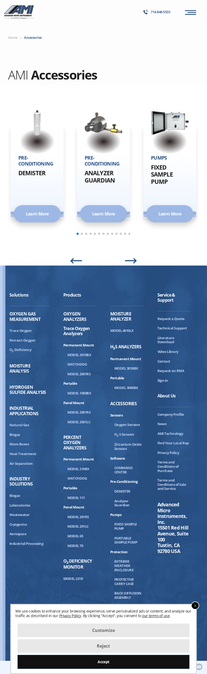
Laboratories (19, 505)
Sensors (116, 415)
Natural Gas (19, 424)
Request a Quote (171, 318)
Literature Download (165, 340)
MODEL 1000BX (79, 393)
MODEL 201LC (78, 526)
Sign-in (162, 380)
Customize (103, 630)
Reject (103, 646)
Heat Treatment (22, 453)
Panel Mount (73, 402)
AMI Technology (170, 433)
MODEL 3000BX (126, 387)
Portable (70, 383)
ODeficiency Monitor (77, 564)
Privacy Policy (168, 452)
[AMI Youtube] (199, 667)
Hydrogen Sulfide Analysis (27, 390)
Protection (119, 551)
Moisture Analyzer (120, 316)
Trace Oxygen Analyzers (76, 330)
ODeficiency (20, 349)
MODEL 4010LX (122, 330)
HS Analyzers (126, 347)
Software (117, 458)
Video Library (167, 351)
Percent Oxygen (22, 340)
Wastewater (19, 514)
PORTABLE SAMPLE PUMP (125, 540)
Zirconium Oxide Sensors (128, 446)
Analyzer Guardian (122, 503)
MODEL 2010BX (79, 354)
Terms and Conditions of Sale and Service (171, 484)
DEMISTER (122, 491)
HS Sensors (124, 434)
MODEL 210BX (78, 468)
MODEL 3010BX (126, 368)
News (162, 423)
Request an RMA (170, 370)
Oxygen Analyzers (75, 316)
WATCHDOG (77, 364)
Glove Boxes (19, 444)
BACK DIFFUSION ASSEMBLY (128, 595)
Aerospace (17, 533)
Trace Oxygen (20, 330)
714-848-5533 (156, 12)
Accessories (123, 403)
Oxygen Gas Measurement (24, 316)
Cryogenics (18, 524)
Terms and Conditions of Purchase (168, 466)
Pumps (115, 514)
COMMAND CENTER (123, 469)
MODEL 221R (73, 578)
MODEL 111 (76, 497)
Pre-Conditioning (124, 481)
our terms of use (156, 615)
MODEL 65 (75, 536)
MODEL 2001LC (79, 421)
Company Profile (170, 414)
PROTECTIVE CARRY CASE (124, 581)
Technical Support (172, 328)
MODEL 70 (75, 545)
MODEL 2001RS (79, 374)
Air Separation (21, 463)
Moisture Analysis (19, 368)
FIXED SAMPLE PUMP (125, 526)
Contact (163, 361)
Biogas (14, 434)
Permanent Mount (78, 345)
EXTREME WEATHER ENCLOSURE (123, 565)
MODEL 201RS (78, 516)
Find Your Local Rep (173, 443)
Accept (103, 661)
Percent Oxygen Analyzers (75, 443)
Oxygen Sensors (127, 424)
